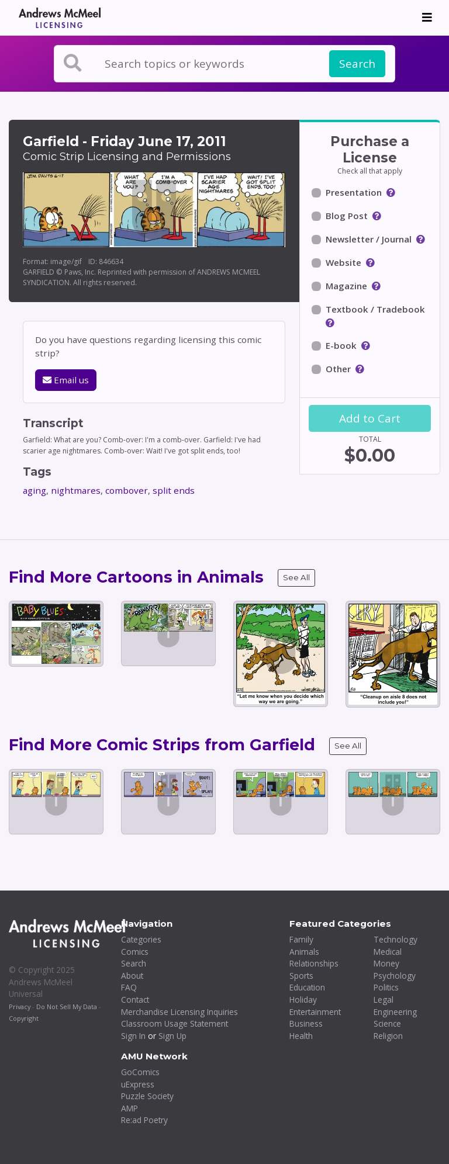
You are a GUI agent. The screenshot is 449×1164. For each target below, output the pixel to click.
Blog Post (347, 215)
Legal (383, 999)
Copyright (24, 1018)
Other (338, 369)
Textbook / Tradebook (375, 309)
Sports (301, 975)
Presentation (354, 192)
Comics (134, 951)
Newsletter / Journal (369, 239)
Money (386, 963)
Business (306, 1023)
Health (301, 1035)
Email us (66, 380)
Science (387, 1023)
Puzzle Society (147, 1095)
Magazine (346, 286)
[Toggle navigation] (427, 17)
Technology (395, 939)
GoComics (140, 1072)
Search (357, 63)
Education (307, 987)
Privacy (19, 1006)
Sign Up (172, 1035)
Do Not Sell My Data (66, 1006)
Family (301, 939)
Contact (135, 999)
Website (343, 262)
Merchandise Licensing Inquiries (179, 1011)
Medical (388, 951)
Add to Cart (369, 418)
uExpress (137, 1084)
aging (34, 490)
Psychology (395, 975)
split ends (174, 490)
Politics (386, 987)
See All (296, 577)
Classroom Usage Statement (174, 1023)
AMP (129, 1108)
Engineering (395, 1011)
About (132, 975)
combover (126, 490)
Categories (141, 939)
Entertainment (315, 1011)
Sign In (133, 1035)
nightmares (76, 490)
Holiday (303, 999)
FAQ (129, 987)
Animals (304, 951)
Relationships (314, 963)
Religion (388, 1035)
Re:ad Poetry (144, 1119)
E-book (341, 345)
